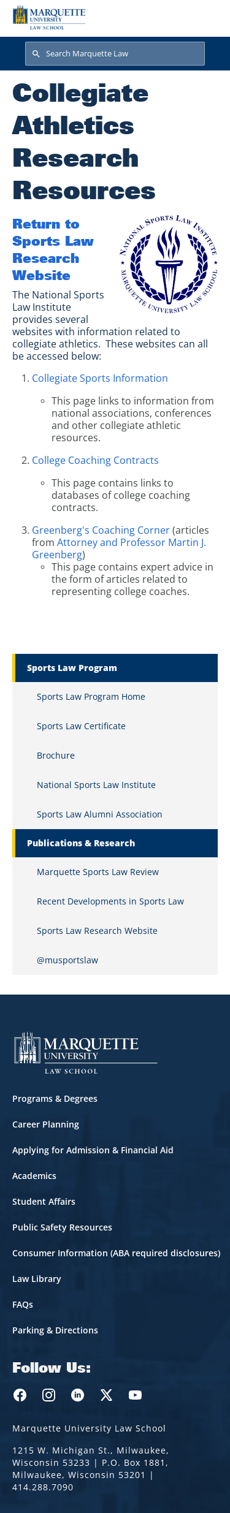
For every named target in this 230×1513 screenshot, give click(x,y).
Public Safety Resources (62, 1227)
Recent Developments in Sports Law (110, 901)
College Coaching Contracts (95, 460)
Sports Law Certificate (81, 726)
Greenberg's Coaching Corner (101, 530)
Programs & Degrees (55, 1098)
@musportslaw (67, 960)
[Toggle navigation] (204, 17)
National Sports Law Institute (96, 785)
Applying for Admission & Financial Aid (93, 1150)
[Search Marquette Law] (115, 54)
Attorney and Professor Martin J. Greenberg (119, 548)
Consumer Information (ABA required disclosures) (116, 1253)
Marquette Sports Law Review (98, 872)
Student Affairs (43, 1201)
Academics (34, 1175)
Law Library (36, 1278)
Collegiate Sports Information (100, 378)
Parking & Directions (55, 1330)
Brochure (56, 755)
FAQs (22, 1304)
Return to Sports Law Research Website (53, 249)
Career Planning (45, 1124)
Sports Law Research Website (97, 930)
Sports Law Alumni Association (100, 814)
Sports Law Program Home (91, 696)
